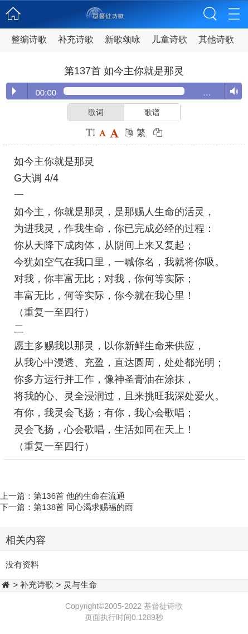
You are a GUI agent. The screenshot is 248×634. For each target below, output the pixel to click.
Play (14, 91)
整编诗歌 (29, 39)
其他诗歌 (216, 39)
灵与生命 (80, 584)
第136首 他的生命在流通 (79, 495)
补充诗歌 (76, 39)
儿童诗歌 (169, 39)
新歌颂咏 (122, 39)
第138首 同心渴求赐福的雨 (83, 507)
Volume (231, 91)
